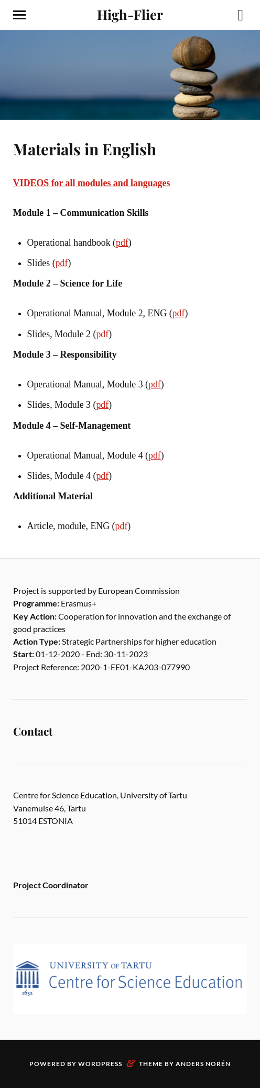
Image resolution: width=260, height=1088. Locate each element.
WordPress (100, 1064)
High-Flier (130, 14)
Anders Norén (203, 1064)
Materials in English (84, 149)
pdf (122, 242)
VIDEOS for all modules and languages (91, 183)
